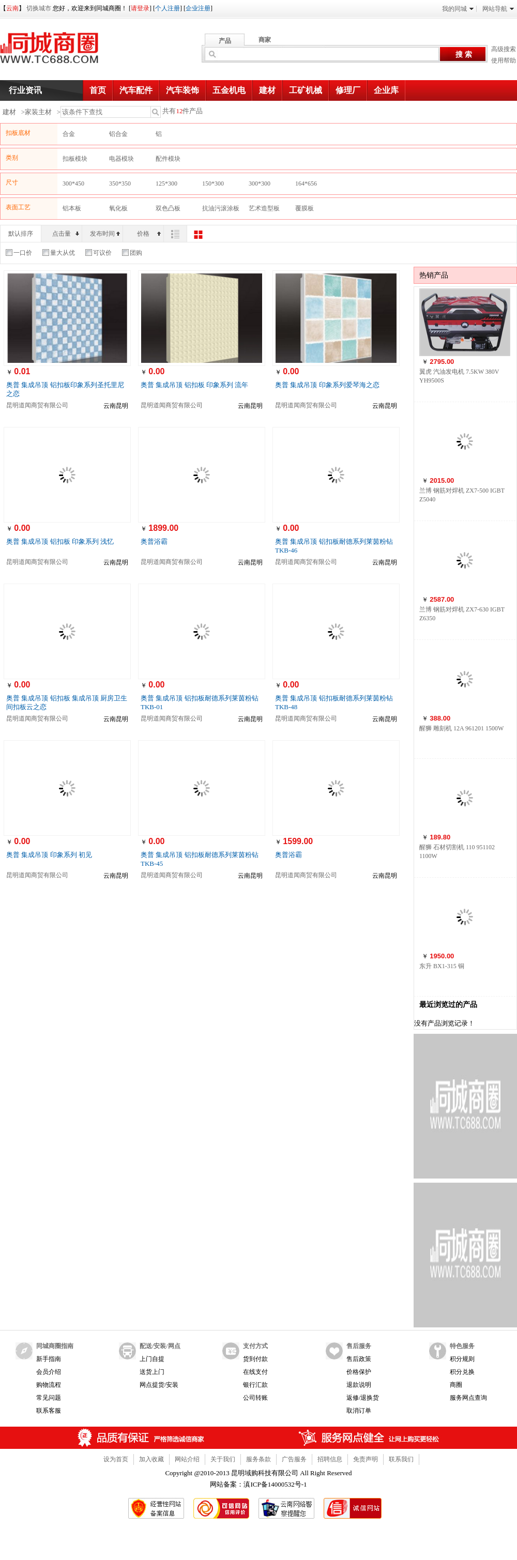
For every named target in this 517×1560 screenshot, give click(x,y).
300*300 (259, 183)
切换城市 (38, 8)
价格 (149, 233)
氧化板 (118, 208)
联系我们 (401, 1459)
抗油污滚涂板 (220, 208)
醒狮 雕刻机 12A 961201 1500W (461, 728)
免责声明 (365, 1459)
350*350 (120, 183)
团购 (132, 252)
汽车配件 (136, 90)
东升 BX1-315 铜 (441, 966)
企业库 (386, 90)
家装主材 (38, 112)
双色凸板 (168, 208)
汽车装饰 (182, 90)
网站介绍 (187, 1459)
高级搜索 (503, 49)
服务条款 (258, 1459)
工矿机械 (305, 90)
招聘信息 (329, 1459)
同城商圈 (59, 51)
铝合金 (118, 133)
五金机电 (229, 90)
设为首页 (115, 1459)
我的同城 (458, 8)
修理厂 (348, 90)
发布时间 (105, 233)
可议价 (98, 252)
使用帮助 (503, 60)
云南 (12, 8)
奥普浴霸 (154, 541)
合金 (69, 133)
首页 (97, 90)
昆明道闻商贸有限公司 (37, 405)
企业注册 (198, 8)
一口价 (19, 252)
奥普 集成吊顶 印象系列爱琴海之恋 (327, 385)
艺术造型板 (264, 208)
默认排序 (20, 233)
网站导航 (498, 8)
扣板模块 (75, 158)
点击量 (65, 233)
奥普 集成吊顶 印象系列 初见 (49, 855)
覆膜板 (304, 208)
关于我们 (222, 1459)
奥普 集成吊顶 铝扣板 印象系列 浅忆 (60, 541)
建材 (267, 90)
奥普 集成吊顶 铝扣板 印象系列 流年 (194, 385)
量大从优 (58, 252)
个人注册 (167, 8)
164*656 (306, 183)
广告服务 (294, 1459)
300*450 (73, 183)
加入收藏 (151, 1459)
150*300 (213, 183)
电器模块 (121, 158)
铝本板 (72, 208)
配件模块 (168, 158)
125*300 (166, 183)
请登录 (140, 8)
